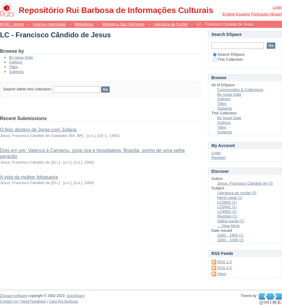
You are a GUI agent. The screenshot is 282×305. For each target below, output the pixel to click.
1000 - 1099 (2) (230, 240)
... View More (228, 225)
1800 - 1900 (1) (230, 235)
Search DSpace (229, 54)
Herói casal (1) (230, 197)
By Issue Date (21, 57)
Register (218, 157)
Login (277, 7)
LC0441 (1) (227, 207)
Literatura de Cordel (170, 24)
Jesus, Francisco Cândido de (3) (245, 183)
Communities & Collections (240, 89)
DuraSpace (75, 296)
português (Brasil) (266, 14)
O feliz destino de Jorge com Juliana (38, 129)
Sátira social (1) (230, 221)
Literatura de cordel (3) (236, 193)
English (228, 14)
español (243, 14)
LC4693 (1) (227, 211)
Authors (15, 62)
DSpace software (13, 296)
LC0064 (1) (227, 202)
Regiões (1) (227, 216)
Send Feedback (33, 301)
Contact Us (9, 301)
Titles (13, 67)
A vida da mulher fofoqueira (29, 177)
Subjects (16, 71)
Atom (221, 274)
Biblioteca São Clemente (123, 24)
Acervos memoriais (49, 24)
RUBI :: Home (12, 24)
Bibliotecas (84, 24)
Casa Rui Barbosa (63, 301)
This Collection (228, 59)
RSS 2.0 (224, 268)
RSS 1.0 (224, 262)
